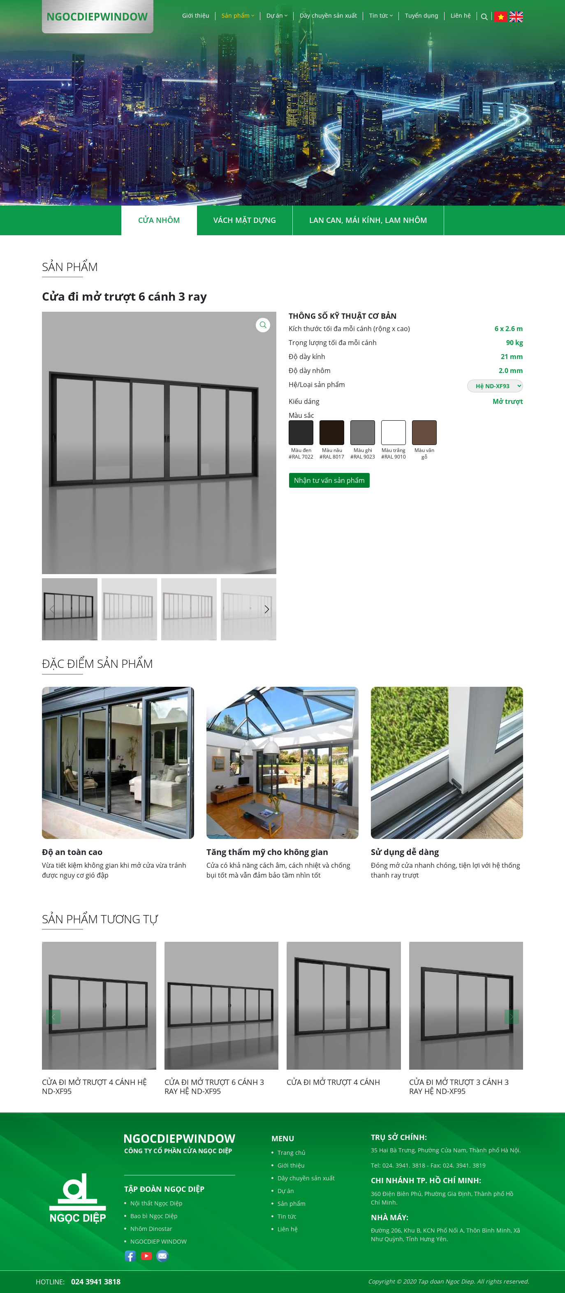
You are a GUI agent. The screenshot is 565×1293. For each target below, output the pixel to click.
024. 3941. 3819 (463, 1165)
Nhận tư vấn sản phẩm (329, 480)
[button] (266, 609)
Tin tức (381, 15)
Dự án (276, 15)
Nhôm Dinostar (148, 1229)
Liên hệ (461, 15)
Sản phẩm (238, 15)
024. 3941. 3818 (403, 1165)
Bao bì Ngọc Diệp (151, 1216)
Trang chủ (288, 1152)
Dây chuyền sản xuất (328, 15)
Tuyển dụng (421, 15)
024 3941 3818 (95, 1281)
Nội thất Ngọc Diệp (153, 1203)
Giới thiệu (195, 15)
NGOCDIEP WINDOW (155, 1241)
